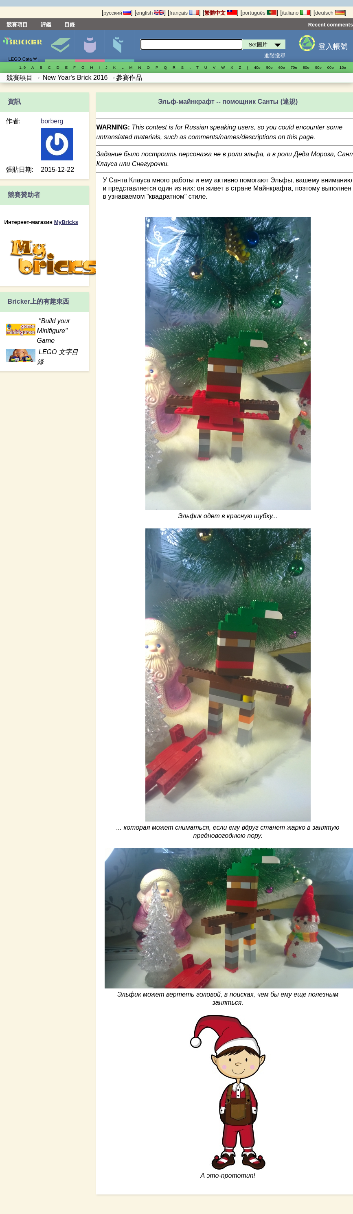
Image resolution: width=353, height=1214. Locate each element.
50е (269, 67)
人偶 (89, 46)
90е (318, 67)
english (150, 13)
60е (281, 67)
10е (343, 67)
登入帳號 (333, 46)
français (184, 13)
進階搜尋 (274, 56)
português (259, 13)
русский (117, 13)
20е (22, 78)
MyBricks (66, 222)
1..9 (22, 67)
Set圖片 (60, 46)
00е (330, 67)
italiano (296, 13)
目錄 (69, 25)
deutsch (329, 13)
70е (294, 67)
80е (306, 67)
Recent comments (330, 25)
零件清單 (119, 46)
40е (257, 67)
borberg (52, 121)
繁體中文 (220, 13)
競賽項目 (17, 25)
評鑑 (46, 25)
